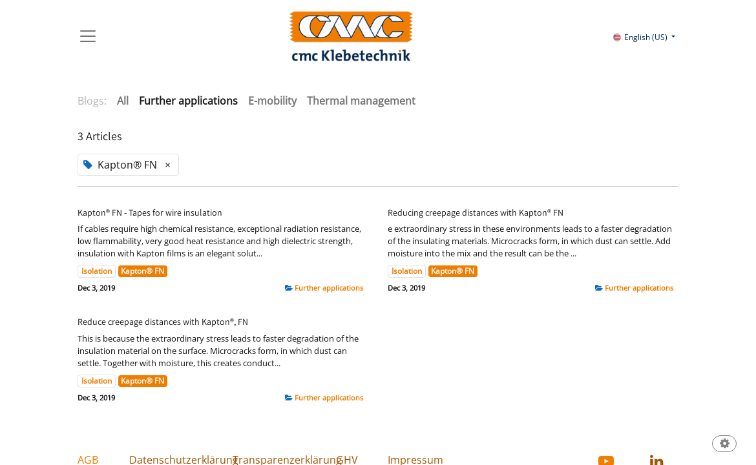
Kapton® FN (142, 270)
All (123, 101)
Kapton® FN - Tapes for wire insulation (150, 212)
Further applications (329, 288)
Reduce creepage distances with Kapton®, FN (163, 321)
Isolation (96, 270)
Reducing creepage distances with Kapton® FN (475, 212)
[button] (724, 445)
